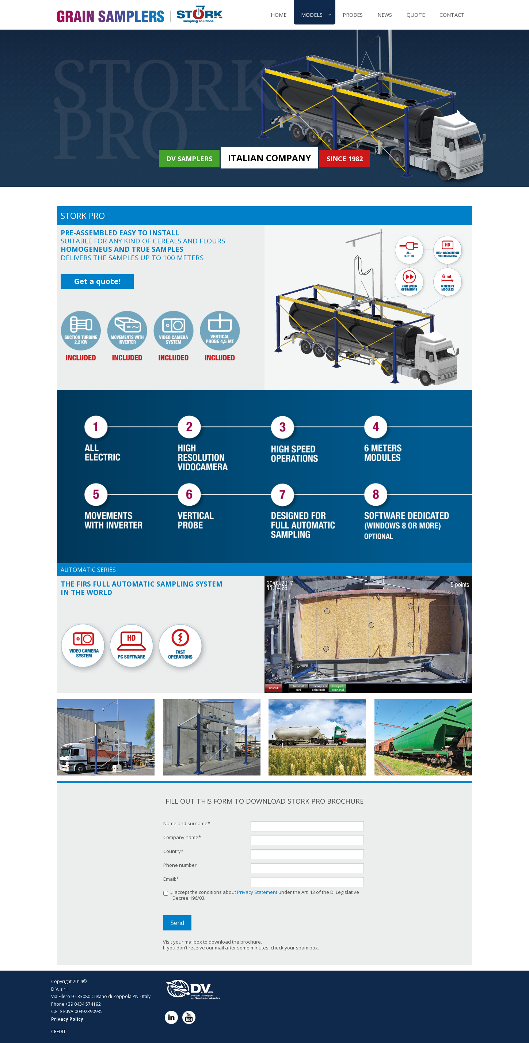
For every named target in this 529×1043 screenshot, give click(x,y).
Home (278, 14)
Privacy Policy (67, 1019)
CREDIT (58, 1031)
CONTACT (452, 14)
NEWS (384, 14)
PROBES (353, 14)
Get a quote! (97, 281)
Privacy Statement (257, 892)
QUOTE (416, 14)
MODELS (312, 14)
